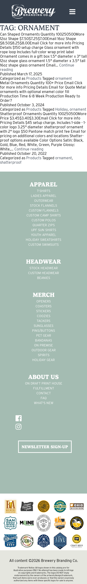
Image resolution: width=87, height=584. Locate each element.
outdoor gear (44, 350)
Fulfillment (43, 388)
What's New (43, 403)
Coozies (43, 316)
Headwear (43, 261)
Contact (43, 393)
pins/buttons (43, 330)
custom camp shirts (43, 215)
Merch (44, 294)
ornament (63, 78)
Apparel (43, 184)
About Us (43, 376)
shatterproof (11, 162)
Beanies (43, 278)
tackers (43, 321)
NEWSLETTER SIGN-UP (45, 446)
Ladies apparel (43, 196)
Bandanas (43, 340)
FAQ (44, 398)
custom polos (44, 220)
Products (33, 78)
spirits (43, 355)
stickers (43, 311)
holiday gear (43, 360)
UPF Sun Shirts (43, 230)
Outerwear (43, 200)
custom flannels (43, 210)
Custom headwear (43, 273)
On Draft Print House (43, 383)
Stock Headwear (43, 268)
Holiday (61, 109)
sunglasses (43, 326)
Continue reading (28, 149)
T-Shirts (43, 191)
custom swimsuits (43, 244)
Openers (43, 301)
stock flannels (43, 205)
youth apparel (43, 235)
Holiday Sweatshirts (43, 240)
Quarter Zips (43, 225)
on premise (43, 345)
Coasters (43, 306)
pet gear (43, 335)
